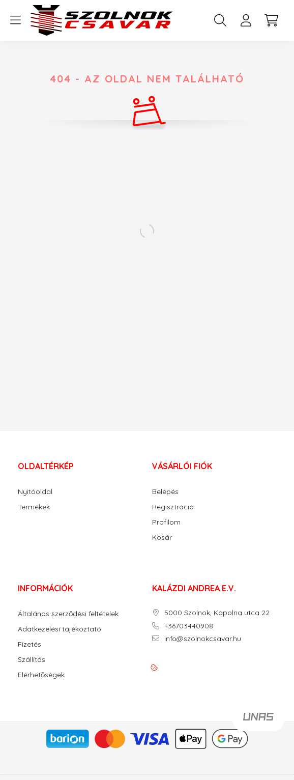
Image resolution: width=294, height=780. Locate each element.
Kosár (162, 537)
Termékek (34, 507)
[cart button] (271, 20)
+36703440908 (188, 626)
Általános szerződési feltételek (68, 614)
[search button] (220, 20)
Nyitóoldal (35, 491)
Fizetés (29, 644)
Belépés (165, 491)
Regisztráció (173, 507)
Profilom (166, 522)
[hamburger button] (15, 20)
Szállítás (31, 659)
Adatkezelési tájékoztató (59, 629)
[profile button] (246, 20)
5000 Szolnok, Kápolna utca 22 (217, 613)
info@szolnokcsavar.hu (202, 638)
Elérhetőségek (41, 675)
